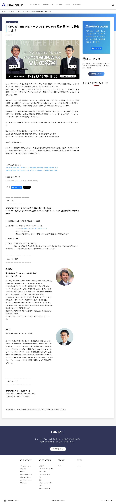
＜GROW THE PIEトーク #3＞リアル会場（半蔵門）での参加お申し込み (32, 167)
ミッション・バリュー (26, 474)
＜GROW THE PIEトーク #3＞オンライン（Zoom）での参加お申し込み (31, 170)
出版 (40, 480)
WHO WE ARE (26, 460)
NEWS (12, 11)
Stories (60, 466)
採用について (23, 483)
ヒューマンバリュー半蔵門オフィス (34, 228)
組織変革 (41, 466)
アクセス (22, 471)
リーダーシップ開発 (44, 474)
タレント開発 (42, 471)
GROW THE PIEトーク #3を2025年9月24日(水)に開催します (34, 11)
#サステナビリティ (11, 180)
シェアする (16, 187)
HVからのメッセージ (25, 466)
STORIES (61, 460)
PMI (40, 477)
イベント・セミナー (12, 22)
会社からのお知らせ (25, 477)
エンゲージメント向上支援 (46, 469)
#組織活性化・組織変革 (32, 180)
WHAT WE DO (45, 460)
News (78, 466)
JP (15, 500)
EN (18, 500)
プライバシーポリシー (26, 480)
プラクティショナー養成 (45, 483)
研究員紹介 (23, 469)
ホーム (6, 11)
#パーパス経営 (21, 180)
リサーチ (41, 485)
